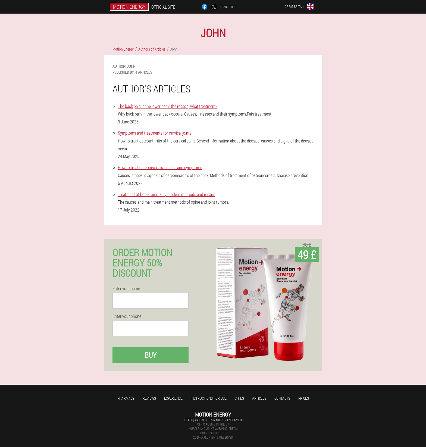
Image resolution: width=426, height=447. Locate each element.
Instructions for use (209, 398)
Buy (150, 355)
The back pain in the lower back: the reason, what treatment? (167, 106)
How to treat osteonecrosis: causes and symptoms (160, 167)
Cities (239, 398)
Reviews (149, 398)
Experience (173, 398)
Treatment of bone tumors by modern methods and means (166, 194)
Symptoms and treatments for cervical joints (155, 133)
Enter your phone (126, 316)
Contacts (282, 398)
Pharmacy (125, 398)
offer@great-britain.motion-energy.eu (213, 420)
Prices (303, 398)
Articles (259, 398)
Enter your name (126, 288)
